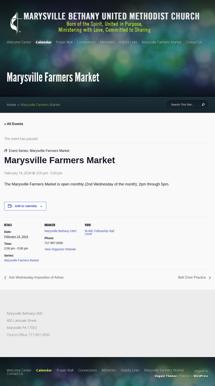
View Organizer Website (60, 249)
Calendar (44, 42)
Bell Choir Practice (192, 277)
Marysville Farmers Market (161, 42)
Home (11, 104)
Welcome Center (19, 42)
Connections (86, 42)
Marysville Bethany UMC (61, 231)
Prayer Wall (64, 42)
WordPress (201, 376)
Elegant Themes (166, 376)
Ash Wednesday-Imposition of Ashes (36, 277)
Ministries (107, 42)
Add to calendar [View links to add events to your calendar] (26, 206)
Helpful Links (128, 42)
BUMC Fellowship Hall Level (99, 232)
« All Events (13, 124)
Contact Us (194, 42)
